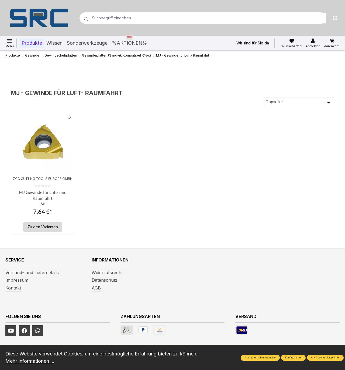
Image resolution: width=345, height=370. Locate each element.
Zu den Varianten (42, 227)
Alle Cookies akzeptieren (325, 357)
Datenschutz (105, 280)
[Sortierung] (299, 101)
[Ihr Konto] (313, 43)
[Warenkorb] (332, 43)
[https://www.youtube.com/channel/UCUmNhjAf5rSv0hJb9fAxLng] (10, 330)
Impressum (16, 280)
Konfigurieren (293, 357)
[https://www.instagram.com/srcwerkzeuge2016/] (37, 330)
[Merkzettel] (291, 43)
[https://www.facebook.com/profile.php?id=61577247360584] (24, 330)
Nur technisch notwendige (260, 357)
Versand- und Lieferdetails (32, 272)
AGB (96, 288)
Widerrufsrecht (107, 272)
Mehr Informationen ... (29, 361)
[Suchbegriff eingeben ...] (194, 18)
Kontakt (13, 288)
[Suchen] (320, 18)
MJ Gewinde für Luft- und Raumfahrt (43, 195)
